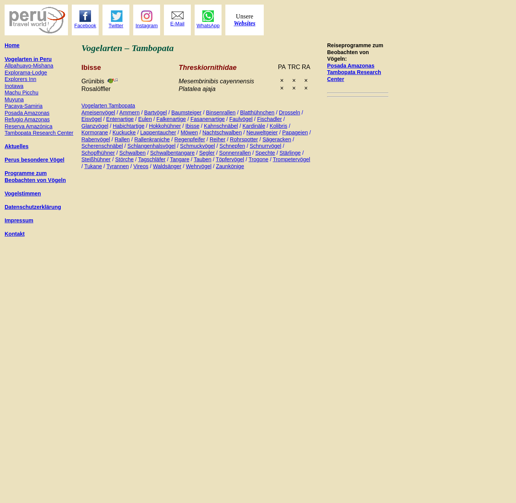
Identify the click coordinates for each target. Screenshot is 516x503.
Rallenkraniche (152, 139)
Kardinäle (254, 126)
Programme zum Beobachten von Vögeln (35, 176)
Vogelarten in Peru (28, 59)
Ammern (129, 112)
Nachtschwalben (222, 132)
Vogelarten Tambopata (108, 106)
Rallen (122, 139)
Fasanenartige (207, 119)
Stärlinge (290, 153)
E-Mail (177, 23)
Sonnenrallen (235, 153)
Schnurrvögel (265, 146)
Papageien (295, 132)
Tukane (93, 166)
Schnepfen (232, 146)
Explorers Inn (20, 79)
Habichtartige (129, 126)
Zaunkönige (230, 166)
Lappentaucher (158, 132)
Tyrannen (117, 166)
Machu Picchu (21, 92)
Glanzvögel (94, 126)
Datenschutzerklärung (33, 207)
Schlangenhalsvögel (151, 146)
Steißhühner (96, 159)
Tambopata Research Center (39, 133)
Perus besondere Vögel (34, 160)
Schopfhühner (98, 153)
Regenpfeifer (189, 139)
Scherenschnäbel (102, 146)
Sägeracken (277, 139)
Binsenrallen (221, 112)
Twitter (116, 25)
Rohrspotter (244, 139)
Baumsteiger (186, 112)
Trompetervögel (291, 159)
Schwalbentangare (172, 153)
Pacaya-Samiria (24, 106)
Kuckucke (124, 132)
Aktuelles (16, 146)
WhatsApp (208, 25)
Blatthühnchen (257, 112)
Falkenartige (171, 119)
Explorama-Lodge (26, 72)
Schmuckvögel (197, 146)
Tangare (180, 159)
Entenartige (120, 119)
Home (12, 45)
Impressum (19, 220)
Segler (207, 153)
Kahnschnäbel (221, 126)
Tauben (203, 159)
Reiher (217, 139)
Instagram (147, 25)
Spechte (265, 153)
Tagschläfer (152, 159)
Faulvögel (241, 119)
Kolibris (278, 126)
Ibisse (192, 126)
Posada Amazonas (350, 66)
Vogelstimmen (23, 193)
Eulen (145, 119)
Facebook (85, 25)
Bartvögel (155, 112)
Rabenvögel (95, 139)
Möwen (189, 132)
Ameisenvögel (98, 112)
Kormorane (94, 132)
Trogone (258, 159)
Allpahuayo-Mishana (29, 66)
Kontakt (15, 234)
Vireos (140, 166)
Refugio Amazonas (27, 119)
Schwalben (132, 153)
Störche (124, 159)
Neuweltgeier (262, 132)
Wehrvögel (199, 166)
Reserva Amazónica (29, 126)
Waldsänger (167, 166)
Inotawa (14, 86)
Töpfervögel (230, 159)
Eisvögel (91, 119)
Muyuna (14, 99)
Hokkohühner (165, 126)
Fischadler (269, 119)
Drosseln (289, 112)
